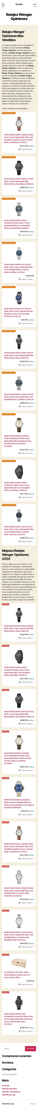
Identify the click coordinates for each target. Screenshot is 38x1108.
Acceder (5, 1086)
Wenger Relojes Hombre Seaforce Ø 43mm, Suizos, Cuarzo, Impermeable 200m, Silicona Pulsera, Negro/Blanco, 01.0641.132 (19, 181)
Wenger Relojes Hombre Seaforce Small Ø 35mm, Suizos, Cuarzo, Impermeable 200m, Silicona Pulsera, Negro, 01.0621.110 (19, 355)
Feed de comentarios (11, 1092)
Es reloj (19, 4)
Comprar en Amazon (27, 149)
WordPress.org (8, 1095)
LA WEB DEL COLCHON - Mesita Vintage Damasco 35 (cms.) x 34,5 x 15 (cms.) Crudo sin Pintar (17, 974)
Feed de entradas (9, 1089)
